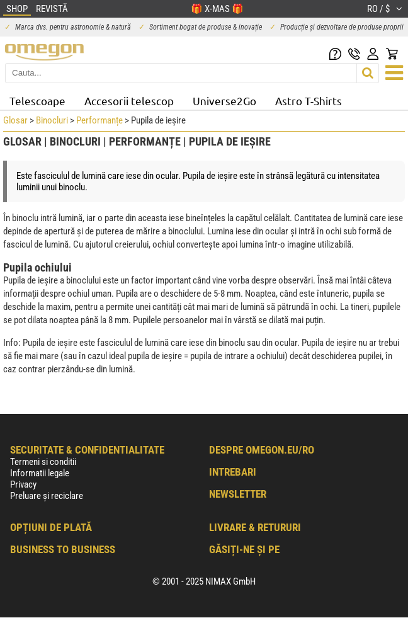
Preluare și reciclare (46, 495)
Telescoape (37, 100)
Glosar (15, 120)
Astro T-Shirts (308, 100)
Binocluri (52, 120)
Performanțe (99, 120)
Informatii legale (39, 473)
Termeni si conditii (43, 461)
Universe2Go (224, 100)
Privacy (23, 484)
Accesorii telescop (129, 100)
